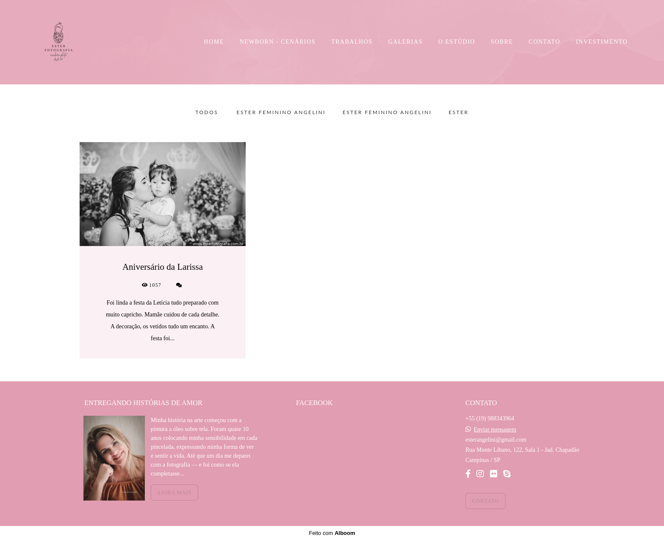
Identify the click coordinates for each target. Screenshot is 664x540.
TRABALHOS (352, 42)
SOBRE (502, 42)
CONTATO (544, 42)
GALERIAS (405, 42)
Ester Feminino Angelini (281, 112)
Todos (207, 112)
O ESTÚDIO (456, 42)
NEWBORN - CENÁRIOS (277, 42)
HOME (214, 42)
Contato (485, 501)
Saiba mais (174, 492)
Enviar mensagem (494, 430)
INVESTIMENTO (602, 42)
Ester (458, 112)
